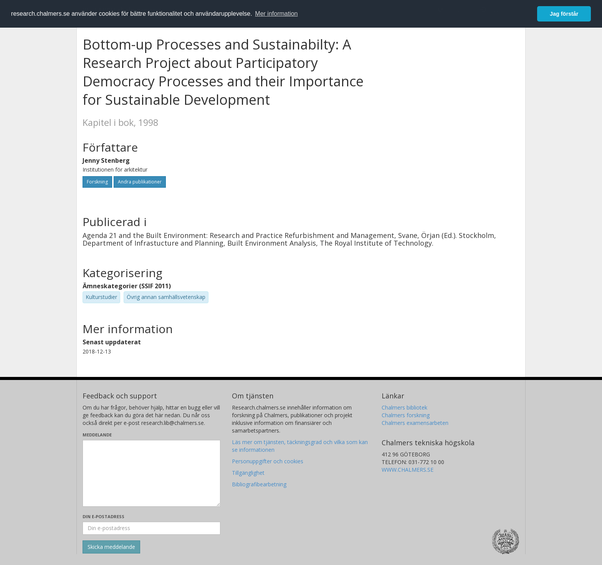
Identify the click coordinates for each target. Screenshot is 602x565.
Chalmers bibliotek (404, 407)
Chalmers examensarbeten (415, 422)
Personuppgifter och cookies (267, 461)
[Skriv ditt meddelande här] (151, 473)
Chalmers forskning (406, 415)
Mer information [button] (276, 13)
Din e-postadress (103, 516)
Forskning (97, 181)
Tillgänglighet (248, 472)
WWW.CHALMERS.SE (407, 469)
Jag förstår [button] (564, 14)
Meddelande (97, 435)
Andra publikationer (140, 181)
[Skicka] (111, 546)
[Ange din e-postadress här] (151, 528)
